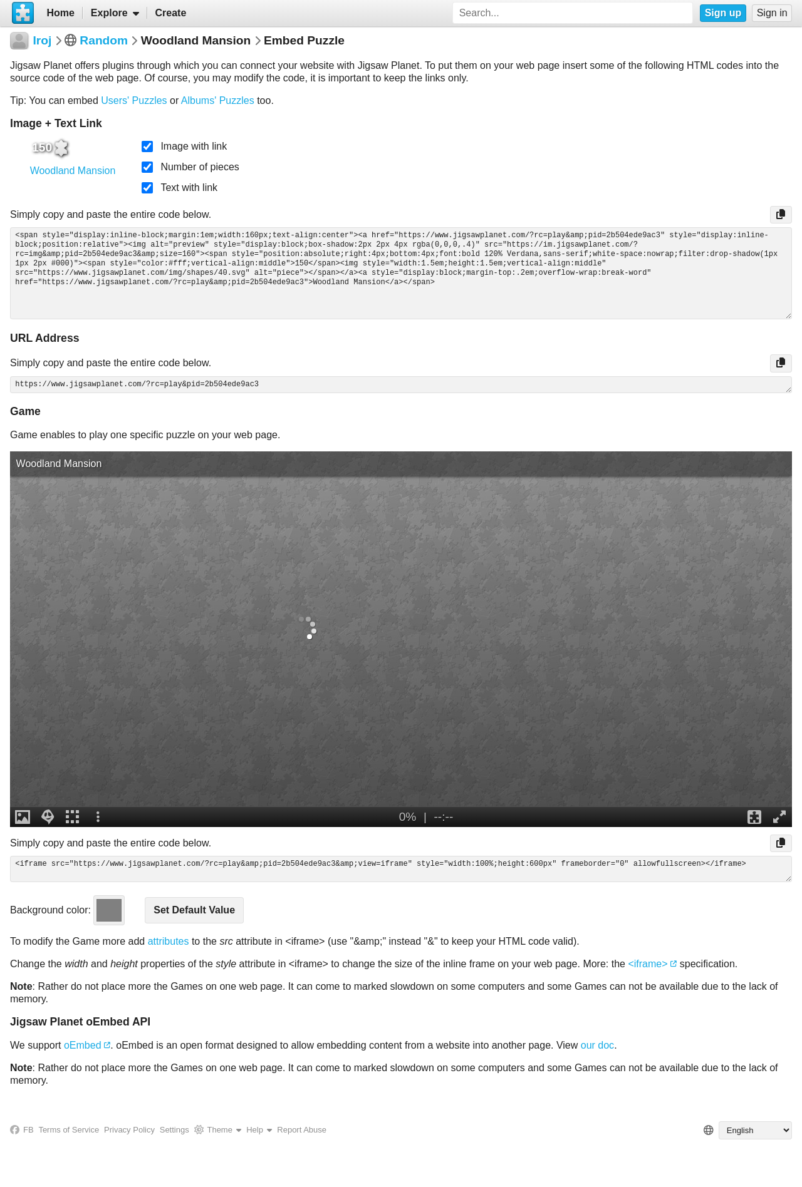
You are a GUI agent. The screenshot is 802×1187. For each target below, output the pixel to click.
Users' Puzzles (134, 100)
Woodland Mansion (73, 170)
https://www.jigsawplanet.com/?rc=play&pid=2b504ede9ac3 (401, 384)
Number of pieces (199, 167)
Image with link (193, 146)
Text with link (188, 187)
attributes (168, 941)
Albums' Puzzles (217, 100)
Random (104, 40)
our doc (597, 1045)
